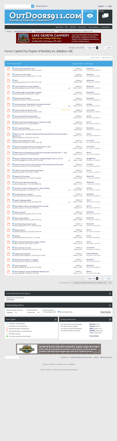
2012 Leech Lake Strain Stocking (25, 182)
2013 (16, 80)
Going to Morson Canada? (23, 194)
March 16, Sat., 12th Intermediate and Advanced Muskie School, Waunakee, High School (40, 135)
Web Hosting (104, 357)
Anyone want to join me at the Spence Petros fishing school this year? (39, 164)
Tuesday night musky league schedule (28, 92)
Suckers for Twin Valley (22, 74)
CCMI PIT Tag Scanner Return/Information (29, 170)
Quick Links (105, 27)
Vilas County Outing (21, 218)
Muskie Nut (23, 70)
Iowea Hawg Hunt (20, 266)
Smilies (92, 326)
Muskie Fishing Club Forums (45, 31)
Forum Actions (93, 27)
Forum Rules (94, 336)
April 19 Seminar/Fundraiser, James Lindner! (29, 242)
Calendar (73, 27)
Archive (96, 357)
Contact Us (64, 357)
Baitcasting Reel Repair (22, 98)
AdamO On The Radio (22, 176)
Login (110, 6)
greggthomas (23, 160)
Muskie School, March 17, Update (26, 260)
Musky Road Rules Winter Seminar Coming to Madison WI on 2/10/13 (38, 159)
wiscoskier (22, 106)
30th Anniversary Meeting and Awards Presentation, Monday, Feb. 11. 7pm (40, 153)
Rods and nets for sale (22, 248)
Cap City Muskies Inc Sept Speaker (26, 86)
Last (109, 48)
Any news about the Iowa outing (25, 116)
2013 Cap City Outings (22, 128)
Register (101, 6)
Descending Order (65, 312)
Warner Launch (19, 212)
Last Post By (89, 64)
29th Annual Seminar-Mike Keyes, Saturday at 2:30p (32, 122)
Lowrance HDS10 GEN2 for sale (25, 110)
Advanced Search (41, 6)
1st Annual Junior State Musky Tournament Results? (32, 104)
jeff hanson (23, 76)
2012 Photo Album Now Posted (25, 224)
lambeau (22, 190)
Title (8, 64)
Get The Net (23, 112)
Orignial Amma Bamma (22, 254)
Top (110, 283)
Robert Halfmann (25, 255)
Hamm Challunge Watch (22, 200)
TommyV (22, 100)
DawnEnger (10, 300)
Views (81, 64)
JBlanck (21, 273)
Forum (9, 31)
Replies (75, 64)
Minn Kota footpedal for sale (24, 141)
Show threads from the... (15, 310)
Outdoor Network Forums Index (81, 357)
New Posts (59, 27)
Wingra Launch (19, 230)
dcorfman (22, 118)
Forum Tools (95, 57)
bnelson (22, 94)
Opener (17, 236)
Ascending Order (49, 312)
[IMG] (92, 328)
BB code (93, 324)
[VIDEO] (92, 331)
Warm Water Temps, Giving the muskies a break (31, 206)
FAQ (66, 27)
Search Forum (106, 57)
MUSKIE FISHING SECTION (23, 31)
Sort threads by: (32, 310)
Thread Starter (16, 64)
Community (82, 27)
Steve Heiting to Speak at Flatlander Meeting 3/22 (31, 272)
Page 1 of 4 (91, 48)
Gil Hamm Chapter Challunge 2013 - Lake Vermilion (32, 188)
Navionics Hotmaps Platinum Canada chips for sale (32, 147)
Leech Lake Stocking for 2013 (24, 69)
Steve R (21, 124)
